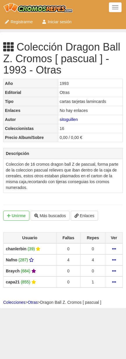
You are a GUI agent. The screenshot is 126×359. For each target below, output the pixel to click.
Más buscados (50, 215)
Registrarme (18, 21)
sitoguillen (69, 119)
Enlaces (84, 215)
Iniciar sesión (57, 21)
